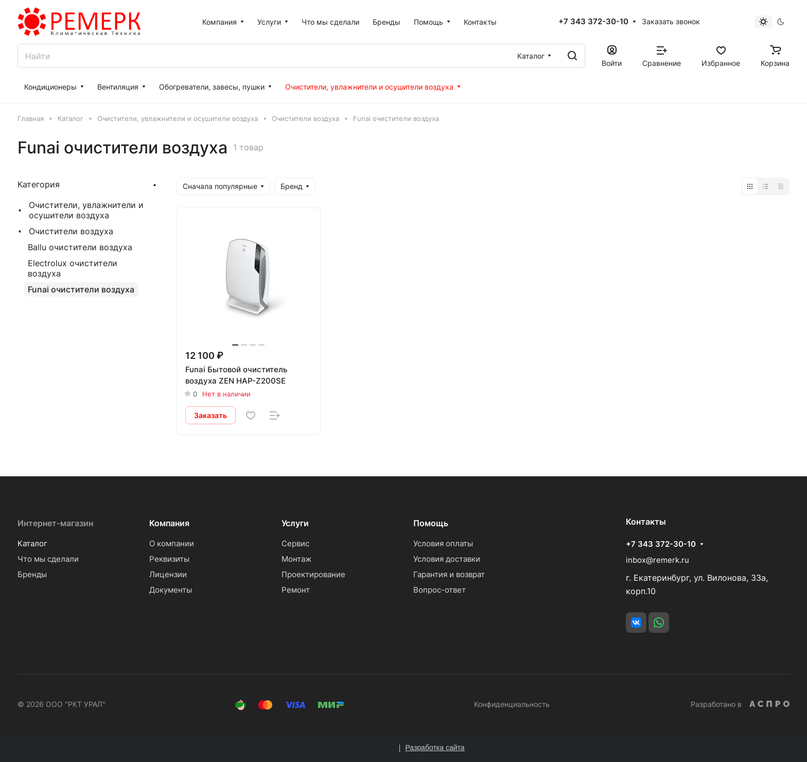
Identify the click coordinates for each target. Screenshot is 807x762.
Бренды (32, 574)
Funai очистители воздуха (81, 289)
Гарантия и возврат (449, 574)
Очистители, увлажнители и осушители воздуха (86, 210)
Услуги (295, 523)
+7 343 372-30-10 (593, 21)
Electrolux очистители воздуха (72, 268)
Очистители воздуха (71, 231)
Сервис (295, 543)
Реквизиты (169, 559)
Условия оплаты (443, 543)
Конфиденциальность (512, 704)
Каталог (32, 543)
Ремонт (296, 590)
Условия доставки (446, 559)
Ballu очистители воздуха (80, 247)
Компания (169, 523)
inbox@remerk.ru (657, 560)
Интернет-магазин (55, 523)
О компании (171, 543)
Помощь (430, 523)
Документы (170, 590)
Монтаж (296, 559)
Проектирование (313, 574)
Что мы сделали (48, 559)
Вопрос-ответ (439, 590)
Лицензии (168, 574)
